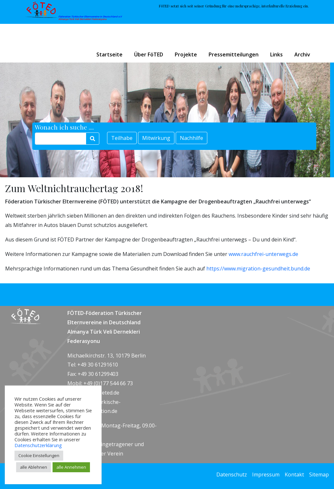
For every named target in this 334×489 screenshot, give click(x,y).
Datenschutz (231, 474)
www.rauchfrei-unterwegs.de (263, 254)
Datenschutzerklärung (38, 445)
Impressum (266, 474)
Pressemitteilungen (234, 54)
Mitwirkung (156, 138)
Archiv (302, 54)
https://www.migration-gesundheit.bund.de (258, 268)
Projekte (186, 54)
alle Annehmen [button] (71, 467)
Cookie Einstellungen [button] (38, 455)
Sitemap (319, 474)
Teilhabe (122, 138)
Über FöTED (148, 54)
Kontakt (294, 474)
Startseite (109, 54)
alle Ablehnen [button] (33, 467)
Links (276, 54)
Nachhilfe (191, 138)
